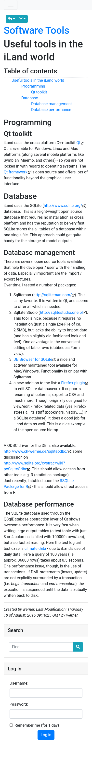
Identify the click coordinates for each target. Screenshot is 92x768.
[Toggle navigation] (10, 5)
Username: (19, 683)
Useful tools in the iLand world (38, 80)
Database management (51, 104)
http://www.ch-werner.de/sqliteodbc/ (36, 451)
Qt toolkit (39, 92)
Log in (46, 735)
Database (29, 98)
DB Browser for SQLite (32, 359)
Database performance (51, 109)
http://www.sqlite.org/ (63, 205)
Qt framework (15, 172)
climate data (35, 548)
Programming (33, 86)
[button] (11, 19)
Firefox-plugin (73, 383)
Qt (78, 142)
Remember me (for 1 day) (36, 725)
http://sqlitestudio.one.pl (61, 312)
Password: (19, 704)
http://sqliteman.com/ (52, 295)
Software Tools (36, 30)
